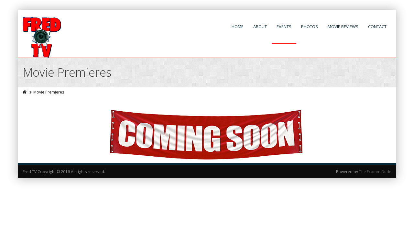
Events (284, 26)
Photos (309, 26)
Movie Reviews (343, 26)
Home (238, 26)
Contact (377, 26)
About (260, 26)
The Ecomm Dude (375, 171)
